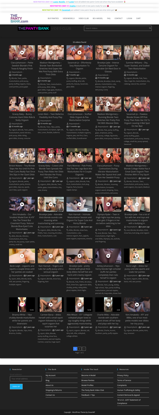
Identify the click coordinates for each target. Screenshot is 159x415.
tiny (60, 187)
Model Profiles (87, 385)
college (106, 136)
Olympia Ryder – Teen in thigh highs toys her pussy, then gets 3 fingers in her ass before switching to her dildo (108, 220)
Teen (19, 78)
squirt (13, 279)
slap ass (21, 187)
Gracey (20, 138)
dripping (110, 190)
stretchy (89, 239)
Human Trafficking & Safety (128, 390)
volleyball (81, 333)
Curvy (106, 90)
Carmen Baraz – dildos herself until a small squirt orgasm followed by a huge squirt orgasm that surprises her (50, 320)
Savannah (66, 10)
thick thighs (81, 290)
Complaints (122, 385)
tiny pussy (20, 242)
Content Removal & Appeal (128, 395)
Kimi (21, 239)
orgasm (72, 78)
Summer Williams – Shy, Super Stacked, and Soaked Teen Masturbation (136, 65)
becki (29, 279)
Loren (71, 2)
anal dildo (99, 239)
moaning (85, 130)
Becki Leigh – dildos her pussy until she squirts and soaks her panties (137, 269)
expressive (81, 239)
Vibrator (107, 184)
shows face (117, 293)
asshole (117, 239)
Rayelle (62, 2)
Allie (75, 333)
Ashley (116, 285)
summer (143, 84)
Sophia (73, 6)
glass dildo (70, 87)
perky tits (69, 84)
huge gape (50, 90)
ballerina (56, 132)
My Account (50, 375)
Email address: (16, 374)
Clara (28, 84)
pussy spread (143, 141)
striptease (103, 133)
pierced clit (99, 293)
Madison (58, 90)
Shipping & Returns (54, 390)
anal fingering (100, 241)
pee (74, 135)
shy (148, 81)
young (110, 285)
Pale (140, 78)
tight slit (60, 130)
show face (83, 230)
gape (97, 133)
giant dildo (42, 90)
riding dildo (82, 287)
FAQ (108, 18)
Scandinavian (82, 138)
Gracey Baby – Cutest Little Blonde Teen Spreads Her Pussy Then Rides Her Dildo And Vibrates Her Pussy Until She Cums (50, 171)
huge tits (131, 81)
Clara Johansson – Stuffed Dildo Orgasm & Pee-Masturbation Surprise (79, 117)
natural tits (135, 84)
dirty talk (81, 81)
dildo (49, 184)
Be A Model (98, 18)
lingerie (69, 135)
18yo (126, 81)
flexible (49, 132)
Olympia (106, 239)
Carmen (41, 342)
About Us (49, 385)
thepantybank (16, 72)
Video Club (84, 18)
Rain (80, 236)
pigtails (86, 236)
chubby (69, 287)
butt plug (85, 184)
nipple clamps (71, 190)
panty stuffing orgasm (17, 84)
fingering (111, 87)
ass (112, 239)
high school (99, 288)
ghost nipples (71, 290)
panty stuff (52, 93)
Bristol (27, 184)
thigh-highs (110, 236)
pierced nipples (112, 290)
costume (27, 138)
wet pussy (99, 90)
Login (129, 18)
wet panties (17, 281)
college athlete (71, 336)
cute (114, 84)
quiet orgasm (129, 187)
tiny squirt (138, 187)
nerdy (118, 81)
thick (113, 81)
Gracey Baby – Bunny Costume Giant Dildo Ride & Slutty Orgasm (22, 117)
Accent (112, 330)
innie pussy (108, 138)
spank (27, 187)
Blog (47, 380)
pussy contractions (102, 193)
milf (10, 281)
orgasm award (100, 190)
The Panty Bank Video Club (92, 390)
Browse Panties (87, 380)
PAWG (40, 233)
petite (24, 78)
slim (39, 132)
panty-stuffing (71, 81)
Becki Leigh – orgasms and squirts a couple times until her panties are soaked (22, 269)
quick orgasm (22, 190)
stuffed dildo (71, 138)
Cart (138, 18)
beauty (76, 84)
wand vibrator (25, 133)
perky (110, 133)
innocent (131, 333)
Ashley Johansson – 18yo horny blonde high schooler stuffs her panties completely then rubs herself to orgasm (108, 272)
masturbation (14, 81)
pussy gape (23, 87)
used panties (14, 87)
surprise (48, 342)
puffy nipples (113, 333)
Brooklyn (107, 81)
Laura (55, 2)
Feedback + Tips (88, 395)
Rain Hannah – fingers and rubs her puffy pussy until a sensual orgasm (50, 269)
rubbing (127, 84)
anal (99, 233)
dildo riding (51, 87)
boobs (146, 184)
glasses (98, 84)
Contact (119, 18)
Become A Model (88, 375)
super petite (29, 242)
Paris (75, 187)
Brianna (12, 333)
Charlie (106, 330)
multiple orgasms (84, 133)
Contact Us (50, 395)
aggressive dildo (85, 285)
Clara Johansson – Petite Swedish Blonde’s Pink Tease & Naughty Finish (22, 65)
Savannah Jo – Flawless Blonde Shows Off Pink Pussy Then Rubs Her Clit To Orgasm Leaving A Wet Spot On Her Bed (137, 120)
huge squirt (56, 342)
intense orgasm (101, 87)
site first (80, 135)
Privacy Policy (122, 375)
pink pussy (24, 81)
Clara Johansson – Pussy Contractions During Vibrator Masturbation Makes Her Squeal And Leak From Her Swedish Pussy (108, 171)
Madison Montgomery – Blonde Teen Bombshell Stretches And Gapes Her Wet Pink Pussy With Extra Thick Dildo (51, 68)
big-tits (14, 330)
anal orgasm (144, 233)
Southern (98, 333)
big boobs (114, 136)
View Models (68, 18)
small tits (133, 141)
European (52, 130)
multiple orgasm (15, 284)
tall (88, 330)
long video (108, 293)
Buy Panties (53, 18)
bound (79, 187)
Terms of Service (124, 380)
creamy (12, 244)
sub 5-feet (13, 190)
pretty (75, 287)
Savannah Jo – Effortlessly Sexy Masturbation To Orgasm (79, 65)
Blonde (14, 78)
